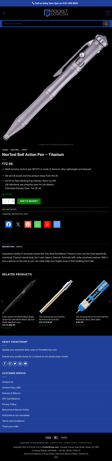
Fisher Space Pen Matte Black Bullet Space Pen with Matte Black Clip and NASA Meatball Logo (18, 319)
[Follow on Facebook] (4, 363)
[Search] (106, 23)
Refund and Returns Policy (15, 409)
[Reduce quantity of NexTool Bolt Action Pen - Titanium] (4, 201)
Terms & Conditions (32, 454)
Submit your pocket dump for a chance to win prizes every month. (35, 356)
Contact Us (7, 382)
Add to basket (29, 201)
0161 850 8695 (70, 3)
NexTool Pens (17, 214)
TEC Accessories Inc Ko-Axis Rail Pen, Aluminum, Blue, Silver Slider (92, 318)
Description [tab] (8, 247)
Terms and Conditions (13, 421)
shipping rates (31, 184)
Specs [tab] (19, 247)
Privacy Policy (9, 404)
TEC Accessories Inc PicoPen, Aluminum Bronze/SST (52, 318)
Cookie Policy (70, 443)
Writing (15, 150)
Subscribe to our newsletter (16, 415)
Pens (24, 150)
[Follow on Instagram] (10, 363)
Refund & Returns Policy (66, 454)
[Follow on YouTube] (25, 363)
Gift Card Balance (11, 398)
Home (5, 150)
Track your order (10, 426)
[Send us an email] (20, 363)
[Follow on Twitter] (15, 363)
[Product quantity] (8, 201)
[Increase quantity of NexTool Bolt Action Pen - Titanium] (13, 201)
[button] (4, 13)
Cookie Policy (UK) (11, 387)
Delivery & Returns (11, 393)
